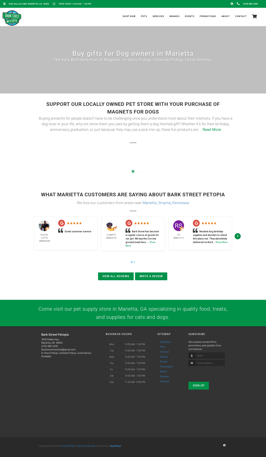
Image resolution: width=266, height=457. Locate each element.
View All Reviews (115, 276)
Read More (212, 129)
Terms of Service (86, 446)
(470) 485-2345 (49, 346)
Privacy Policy (67, 446)
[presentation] (206, 372)
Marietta (149, 203)
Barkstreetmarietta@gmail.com (58, 349)
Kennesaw (180, 203)
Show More (221, 242)
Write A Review (151, 276)
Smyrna (164, 203)
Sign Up (198, 385)
